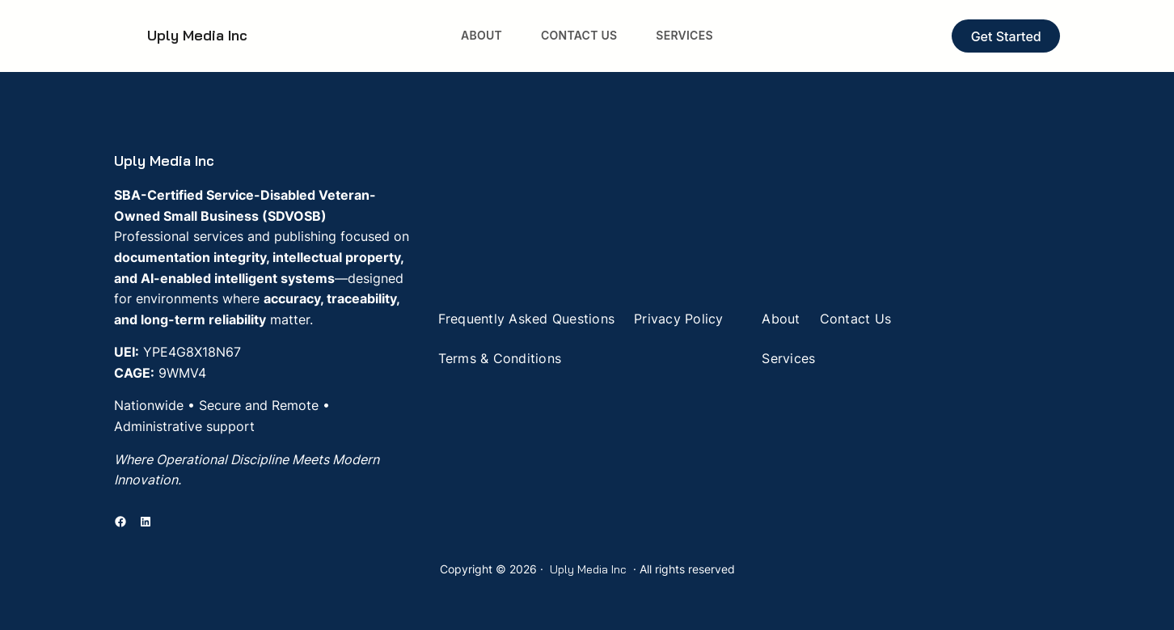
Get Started (1006, 36)
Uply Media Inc (197, 35)
